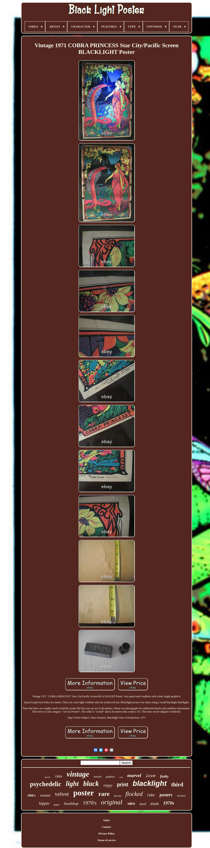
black (91, 783)
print (122, 784)
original (111, 802)
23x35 (154, 804)
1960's (31, 795)
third (177, 784)
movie (47, 777)
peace (57, 804)
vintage (78, 774)
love (150, 776)
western (181, 795)
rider (151, 795)
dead (142, 804)
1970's (90, 803)
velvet (62, 794)
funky (164, 776)
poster (83, 793)
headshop (71, 803)
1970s (168, 803)
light (72, 783)
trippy (107, 785)
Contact (106, 826)
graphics (110, 776)
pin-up (117, 795)
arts (121, 777)
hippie (44, 803)
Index (106, 820)
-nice (131, 803)
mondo (97, 776)
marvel (134, 775)
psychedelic (45, 783)
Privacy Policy (106, 833)
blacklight (150, 783)
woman (45, 795)
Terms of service (106, 840)
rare (104, 793)
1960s (58, 776)
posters (166, 794)
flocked (134, 794)
